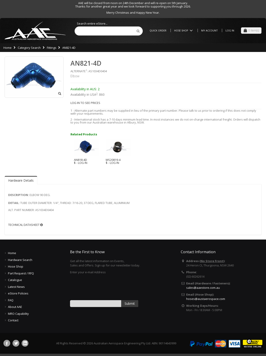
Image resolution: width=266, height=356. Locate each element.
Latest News (16, 287)
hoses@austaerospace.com (205, 299)
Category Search (29, 48)
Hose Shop (184, 30)
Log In (230, 30)
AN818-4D (80, 160)
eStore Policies (18, 293)
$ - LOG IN (80, 163)
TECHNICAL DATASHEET (25, 224)
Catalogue (15, 280)
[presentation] (104, 287)
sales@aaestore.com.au (203, 288)
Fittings (51, 48)
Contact (13, 320)
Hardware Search (20, 260)
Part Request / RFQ (21, 273)
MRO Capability (18, 314)
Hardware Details (21, 180)
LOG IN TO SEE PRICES (85, 103)
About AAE (15, 307)
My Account (209, 30)
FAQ (10, 300)
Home (7, 48)
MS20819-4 (113, 160)
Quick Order (158, 30)
